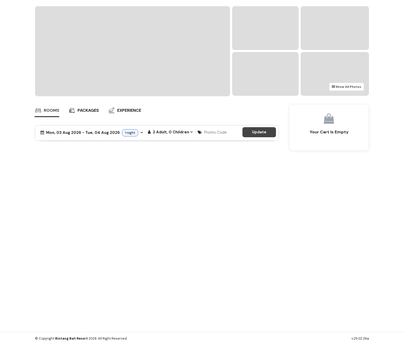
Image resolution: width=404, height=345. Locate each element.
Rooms (47, 110)
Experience (124, 110)
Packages (83, 110)
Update (259, 132)
